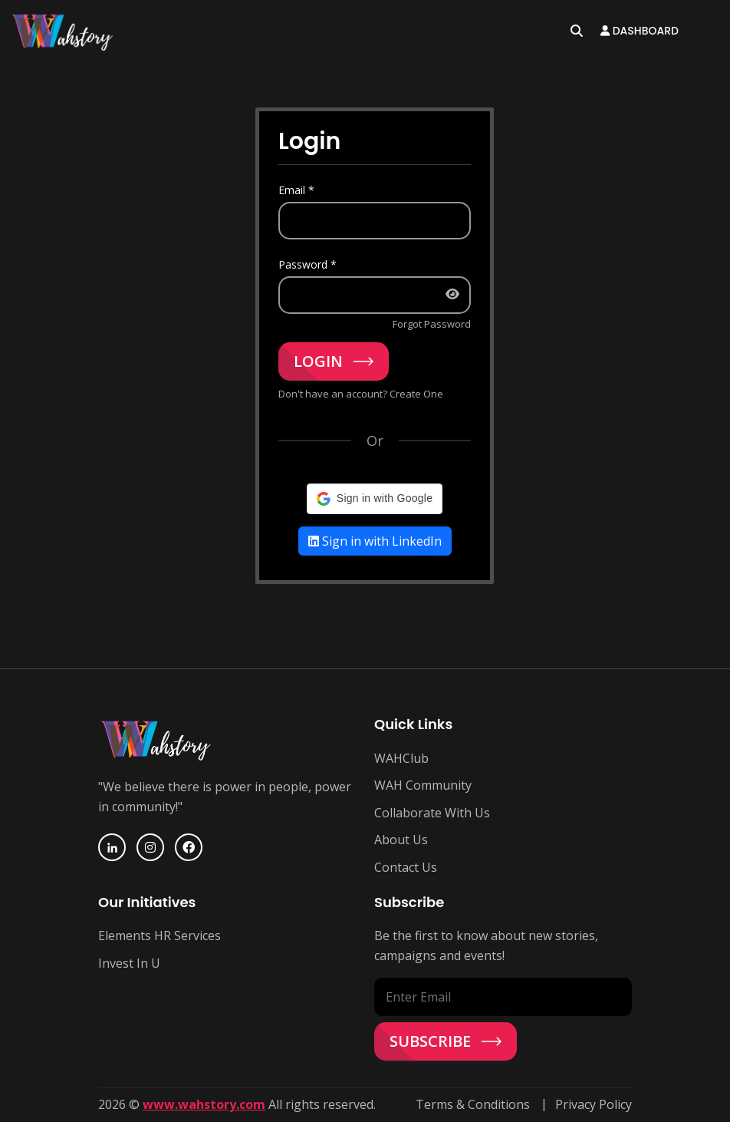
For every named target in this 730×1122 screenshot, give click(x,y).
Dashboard (639, 30)
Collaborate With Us (432, 812)
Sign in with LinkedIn (375, 541)
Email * (296, 190)
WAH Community (423, 785)
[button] (374, 498)
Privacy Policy (593, 1104)
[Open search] (576, 30)
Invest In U (129, 963)
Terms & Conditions (473, 1104)
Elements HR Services (159, 935)
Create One (416, 394)
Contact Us (405, 867)
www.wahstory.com (204, 1104)
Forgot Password (432, 324)
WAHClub (401, 758)
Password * (307, 264)
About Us (401, 839)
